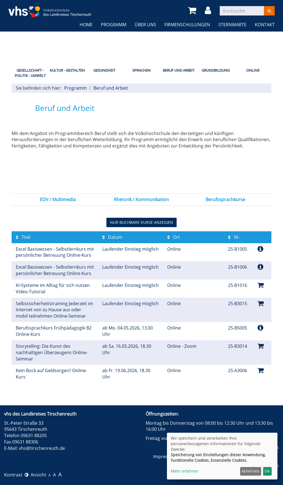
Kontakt (265, 25)
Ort (173, 237)
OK (267, 471)
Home (86, 25)
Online (253, 70)
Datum (112, 237)
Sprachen (141, 70)
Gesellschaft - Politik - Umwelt (30, 73)
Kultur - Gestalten (67, 70)
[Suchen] (269, 10)
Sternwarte (232, 25)
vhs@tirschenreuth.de (42, 448)
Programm (113, 25)
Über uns (145, 25)
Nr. (234, 237)
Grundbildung (216, 70)
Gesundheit (104, 70)
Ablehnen (251, 471)
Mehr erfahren (184, 471)
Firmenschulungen (187, 25)
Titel (23, 237)
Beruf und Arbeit (179, 70)
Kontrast (16, 475)
